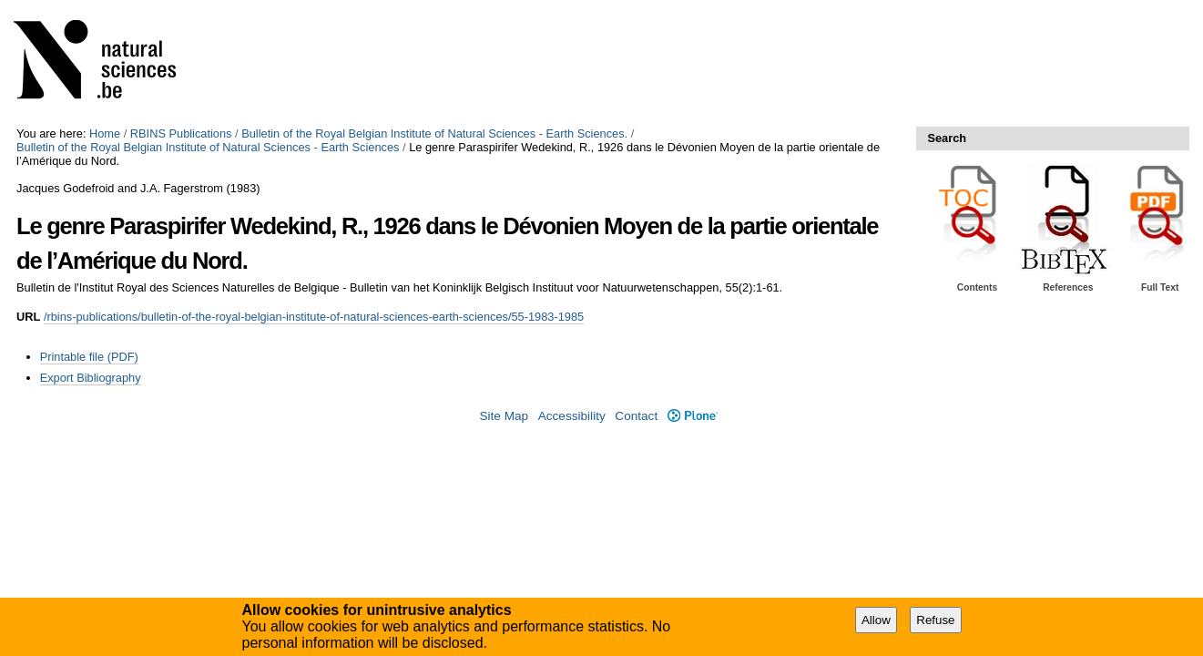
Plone (693, 416)
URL (28, 316)
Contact (636, 416)
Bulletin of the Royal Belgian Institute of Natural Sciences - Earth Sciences (207, 147)
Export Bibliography (90, 377)
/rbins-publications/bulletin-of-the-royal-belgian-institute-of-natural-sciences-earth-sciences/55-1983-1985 (314, 316)
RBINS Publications (181, 133)
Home (104, 133)
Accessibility (572, 416)
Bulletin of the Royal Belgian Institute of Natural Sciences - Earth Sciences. (434, 133)
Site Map (503, 416)
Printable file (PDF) (89, 357)
